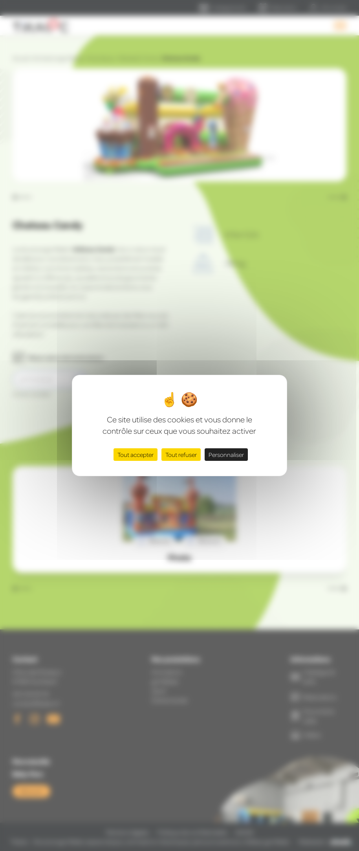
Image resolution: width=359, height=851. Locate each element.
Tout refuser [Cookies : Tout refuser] (181, 454)
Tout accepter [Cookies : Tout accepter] (135, 454)
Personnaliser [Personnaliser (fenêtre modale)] (226, 454)
